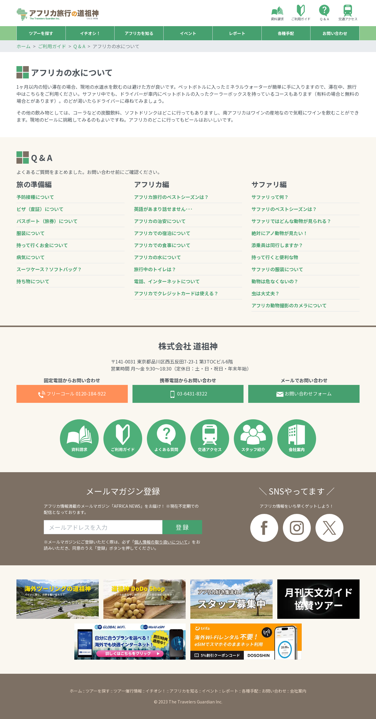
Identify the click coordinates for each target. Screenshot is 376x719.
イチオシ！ (155, 691)
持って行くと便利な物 (274, 257)
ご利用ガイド (300, 13)
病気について (30, 257)
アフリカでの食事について (162, 245)
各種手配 (250, 691)
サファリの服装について (277, 269)
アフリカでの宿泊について (162, 233)
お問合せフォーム (304, 394)
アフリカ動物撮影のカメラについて (289, 305)
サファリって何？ (270, 196)
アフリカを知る (183, 691)
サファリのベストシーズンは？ (284, 208)
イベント (210, 691)
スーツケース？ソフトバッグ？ (49, 269)
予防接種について (35, 196)
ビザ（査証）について (39, 208)
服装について (30, 233)
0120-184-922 (72, 394)
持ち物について (32, 281)
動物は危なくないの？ (274, 281)
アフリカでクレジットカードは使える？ (176, 293)
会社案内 (298, 691)
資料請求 (277, 13)
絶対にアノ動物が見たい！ (279, 233)
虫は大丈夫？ (265, 293)
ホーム (23, 46)
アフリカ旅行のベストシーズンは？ (171, 196)
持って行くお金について (42, 245)
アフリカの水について (157, 257)
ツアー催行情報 (127, 691)
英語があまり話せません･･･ (163, 208)
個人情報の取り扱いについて (161, 542)
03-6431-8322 (188, 394)
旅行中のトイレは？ (155, 269)
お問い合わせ (274, 691)
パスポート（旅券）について (47, 220)
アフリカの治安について (160, 220)
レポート (230, 691)
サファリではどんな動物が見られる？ (291, 220)
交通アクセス (347, 13)
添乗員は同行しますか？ (277, 245)
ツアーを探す (97, 691)
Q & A (324, 13)
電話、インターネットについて (167, 281)
